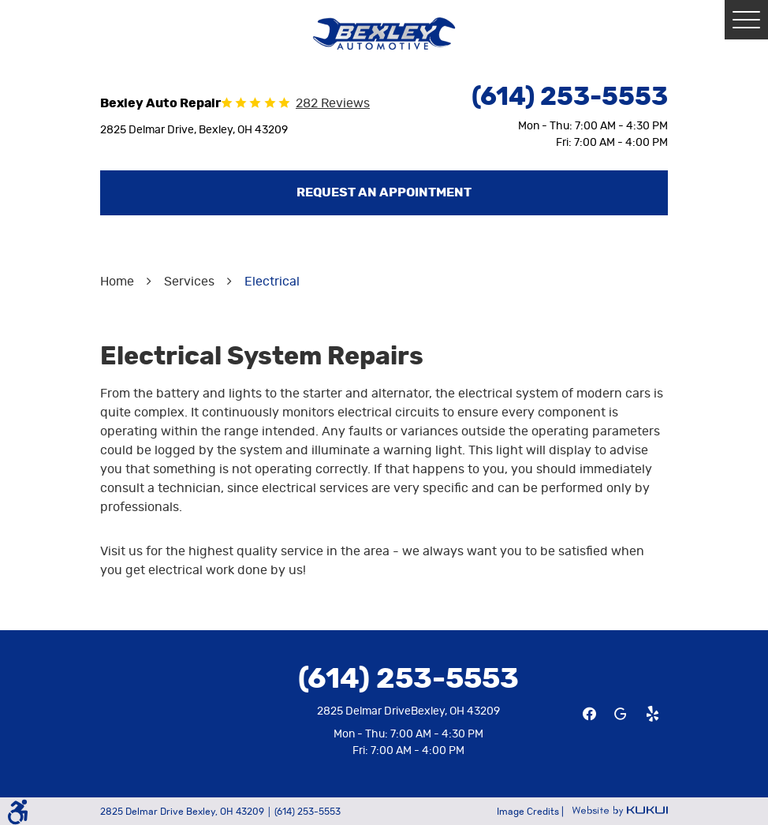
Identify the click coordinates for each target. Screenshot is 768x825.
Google (620, 714)
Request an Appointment (384, 192)
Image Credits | (531, 811)
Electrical (272, 281)
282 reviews (333, 103)
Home (117, 281)
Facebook (589, 714)
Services (189, 281)
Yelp (652, 714)
